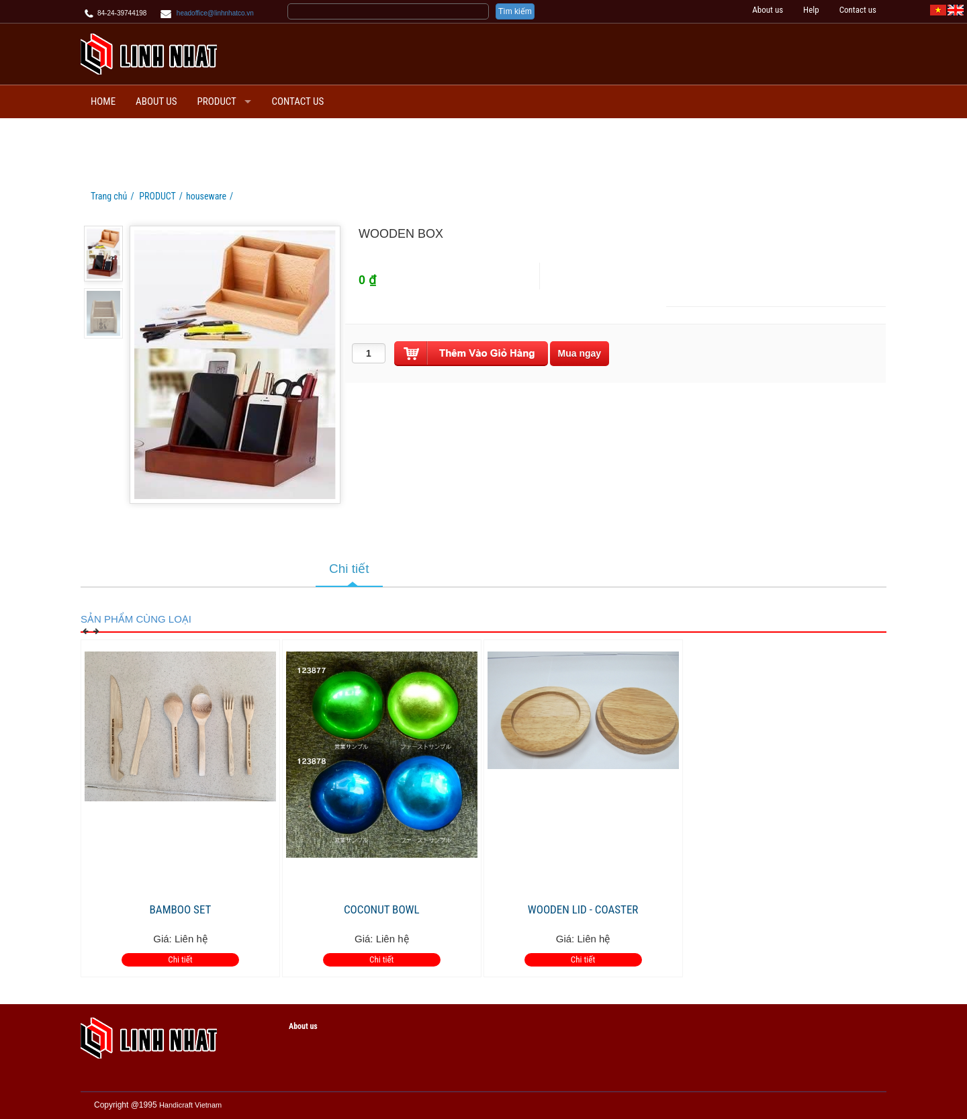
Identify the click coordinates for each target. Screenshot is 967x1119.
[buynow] (580, 353)
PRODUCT (216, 101)
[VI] (938, 9)
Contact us (857, 10)
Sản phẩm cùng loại (136, 619)
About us (767, 10)
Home (103, 101)
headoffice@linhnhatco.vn (215, 13)
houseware (206, 196)
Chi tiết (180, 959)
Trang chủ (109, 196)
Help (811, 10)
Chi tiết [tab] (349, 569)
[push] (471, 353)
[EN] (956, 9)
